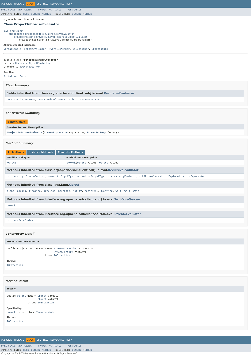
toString (107, 190)
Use (39, 4)
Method (46, 14)
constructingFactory (21, 99)
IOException (62, 255)
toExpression (196, 176)
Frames (42, 10)
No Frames (55, 10)
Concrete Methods (70, 152)
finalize (34, 190)
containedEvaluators (52, 99)
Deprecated (57, 4)
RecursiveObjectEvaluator (32, 63)
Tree (45, 4)
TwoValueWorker (59, 48)
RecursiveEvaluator (119, 93)
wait (118, 190)
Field (26, 14)
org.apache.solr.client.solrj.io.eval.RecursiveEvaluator (41, 33)
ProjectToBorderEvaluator (25, 132)
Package (19, 4)
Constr (35, 14)
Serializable (12, 48)
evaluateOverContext (21, 220)
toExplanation (175, 176)
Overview (6, 4)
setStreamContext (151, 176)
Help (69, 4)
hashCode (64, 190)
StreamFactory (96, 132)
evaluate (12, 176)
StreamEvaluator (35, 48)
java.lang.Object (13, 30)
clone (10, 190)
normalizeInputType (61, 176)
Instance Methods (41, 152)
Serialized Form (14, 76)
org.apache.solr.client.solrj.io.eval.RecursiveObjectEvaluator (50, 36)
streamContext (89, 99)
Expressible (100, 48)
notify (77, 190)
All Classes (74, 10)
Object (11, 162)
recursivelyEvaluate (122, 176)
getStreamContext (33, 176)
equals (21, 190)
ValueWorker (81, 48)
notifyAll (91, 190)
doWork (71, 162)
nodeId (73, 99)
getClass (49, 190)
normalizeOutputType (91, 176)
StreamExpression (56, 132)
